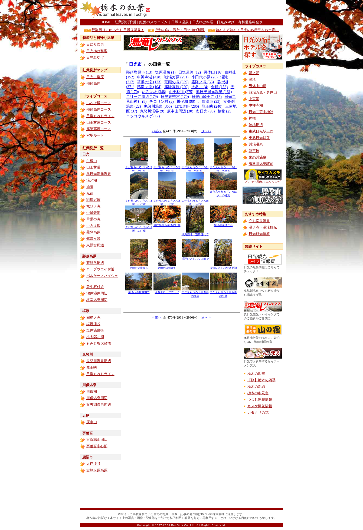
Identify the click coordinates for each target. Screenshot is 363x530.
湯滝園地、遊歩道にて (195, 233)
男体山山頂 (257, 86)
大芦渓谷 (93, 464)
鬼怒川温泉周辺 (98, 361)
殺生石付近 (95, 287)
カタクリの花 (258, 412)
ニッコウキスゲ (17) (143, 116)
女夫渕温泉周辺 (98, 404)
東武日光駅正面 (261, 131)
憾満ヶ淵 (93, 239)
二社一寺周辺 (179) (142, 97)
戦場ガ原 (93, 200)
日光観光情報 (259, 234)
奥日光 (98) (205, 111)
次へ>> (206, 131)
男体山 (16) (213, 72)
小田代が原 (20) (204, 77)
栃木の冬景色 (258, 393)
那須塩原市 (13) (139, 72)
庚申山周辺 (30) (180, 111)
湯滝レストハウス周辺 (223, 266)
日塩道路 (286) (187, 106)
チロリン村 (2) (161, 102)
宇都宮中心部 (96, 446)
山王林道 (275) (181, 92)
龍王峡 (91, 367)
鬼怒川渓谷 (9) (152, 111)
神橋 (252, 118)
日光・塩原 (95, 77)
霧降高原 (93, 232)
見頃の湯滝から (223, 224)
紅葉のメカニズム (153, 22)
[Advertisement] (219, 9)
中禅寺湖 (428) (149, 77)
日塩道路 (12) (189, 72)
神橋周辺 (256, 125)
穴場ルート (95, 135)
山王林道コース (98, 122)
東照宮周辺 (95, 245)
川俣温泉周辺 (96, 398)
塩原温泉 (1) (165, 72)
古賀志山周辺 (96, 440)
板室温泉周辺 (96, 300)
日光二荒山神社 (261, 112)
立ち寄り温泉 (259, 221)
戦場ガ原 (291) (176, 77)
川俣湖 (91, 391)
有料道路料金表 (250, 22)
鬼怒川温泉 (257, 157)
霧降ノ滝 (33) (202, 82)
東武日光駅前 (259, 138)
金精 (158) (219, 87)
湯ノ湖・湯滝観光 (263, 227)
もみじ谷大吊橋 (98, 343)
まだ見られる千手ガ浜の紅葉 (195, 292)
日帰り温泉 (180, 22)
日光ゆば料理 (202, 22)
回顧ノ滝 (93, 317)
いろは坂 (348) (154, 92)
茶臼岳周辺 (95, 263)
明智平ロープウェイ (167, 291)
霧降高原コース (98, 129)
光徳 (89, 193)
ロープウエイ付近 (100, 269)
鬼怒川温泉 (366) (158, 106)
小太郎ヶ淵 (95, 337)
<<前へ (157, 131)
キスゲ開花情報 (259, 406)
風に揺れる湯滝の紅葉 (167, 224)
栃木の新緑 (256, 387)
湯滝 (89, 187)
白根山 (91, 161)
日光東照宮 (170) (175, 97)
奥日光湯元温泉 (98, 174)
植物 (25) (225, 111)
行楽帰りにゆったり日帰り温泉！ (117, 30)
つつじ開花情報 (259, 400)
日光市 (135, 64)
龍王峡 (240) (212, 106)
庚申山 (91, 422)
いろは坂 (93, 226)
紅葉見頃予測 (125, 22)
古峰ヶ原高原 (96, 470)
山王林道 (93, 167)
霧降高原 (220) (176, 87)
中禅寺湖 (93, 213)
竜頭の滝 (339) (176, 82)
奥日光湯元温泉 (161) (214, 92)
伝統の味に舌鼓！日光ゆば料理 (180, 30)
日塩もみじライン (100, 116)
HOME (105, 22)
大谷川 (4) (199, 87)
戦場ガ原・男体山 (263, 92)
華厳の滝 (93, 219)
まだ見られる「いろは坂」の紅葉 (138, 168)
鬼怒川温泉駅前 (261, 164)
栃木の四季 (256, 374)
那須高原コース (98, 109)
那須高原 (93, 83)
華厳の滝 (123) (149, 82)
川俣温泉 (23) (209, 102)
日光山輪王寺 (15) (207, 97)
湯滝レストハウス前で (195, 257)
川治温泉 (256, 144)
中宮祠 (254, 99)
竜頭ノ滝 (93, 206)
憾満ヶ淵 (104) (149, 87)
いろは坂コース (98, 103)
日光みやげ (225, 22)
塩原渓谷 (93, 324)
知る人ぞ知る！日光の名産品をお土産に (247, 30)
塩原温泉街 (95, 330)
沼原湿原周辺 (96, 293)
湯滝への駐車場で (138, 291)
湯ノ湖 (91, 180)
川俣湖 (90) (185, 102)
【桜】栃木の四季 (261, 380)
